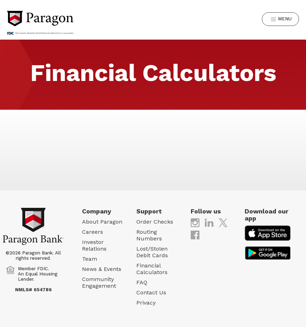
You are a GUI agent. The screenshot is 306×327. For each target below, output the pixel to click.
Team (89, 259)
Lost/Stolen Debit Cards (152, 252)
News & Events (101, 269)
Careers (92, 232)
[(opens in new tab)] (195, 222)
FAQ (141, 282)
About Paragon (102, 221)
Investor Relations (94, 245)
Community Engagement (99, 282)
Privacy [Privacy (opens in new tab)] (146, 302)
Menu (281, 19)
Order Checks (154, 221)
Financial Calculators (152, 268)
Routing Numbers (149, 235)
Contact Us (151, 292)
